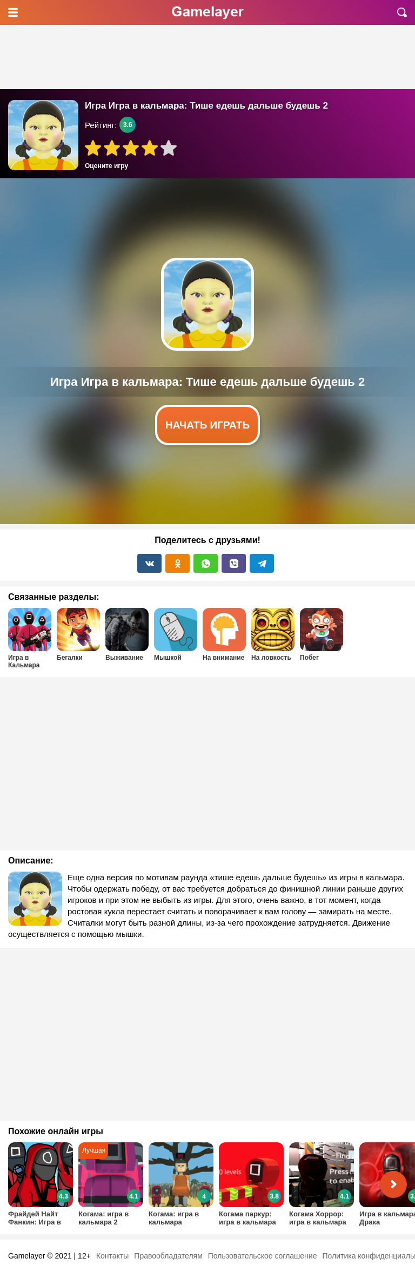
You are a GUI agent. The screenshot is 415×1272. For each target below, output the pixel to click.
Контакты (112, 1255)
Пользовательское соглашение (262, 1255)
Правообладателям (168, 1255)
